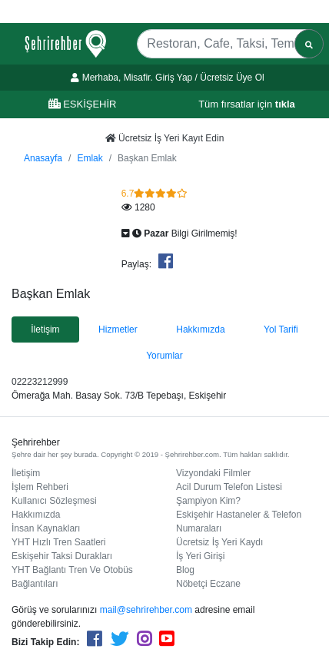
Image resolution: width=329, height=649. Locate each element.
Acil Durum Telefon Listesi (229, 487)
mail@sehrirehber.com (146, 609)
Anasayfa (43, 158)
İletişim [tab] (45, 329)
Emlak (89, 158)
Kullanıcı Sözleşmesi (54, 500)
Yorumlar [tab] (164, 355)
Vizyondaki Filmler (213, 473)
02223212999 (40, 381)
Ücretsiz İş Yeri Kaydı (219, 542)
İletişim (26, 473)
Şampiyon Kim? (208, 500)
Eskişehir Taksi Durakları (62, 556)
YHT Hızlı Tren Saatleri (58, 542)
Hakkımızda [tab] (200, 329)
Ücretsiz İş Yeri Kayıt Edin (164, 138)
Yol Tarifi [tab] (281, 329)
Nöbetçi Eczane (208, 583)
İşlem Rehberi (40, 487)
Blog (185, 570)
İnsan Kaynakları (46, 528)
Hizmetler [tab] (118, 329)
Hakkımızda (36, 514)
